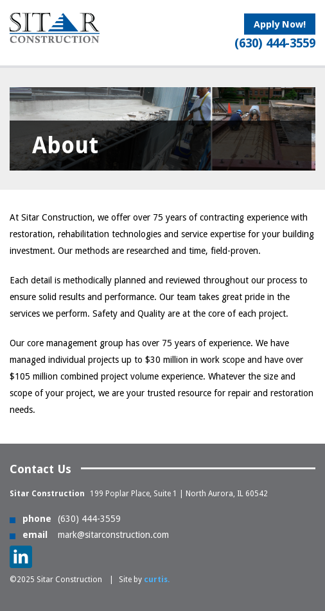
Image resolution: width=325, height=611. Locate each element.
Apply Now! (280, 24)
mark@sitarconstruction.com (113, 535)
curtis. (157, 579)
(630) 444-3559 (89, 519)
